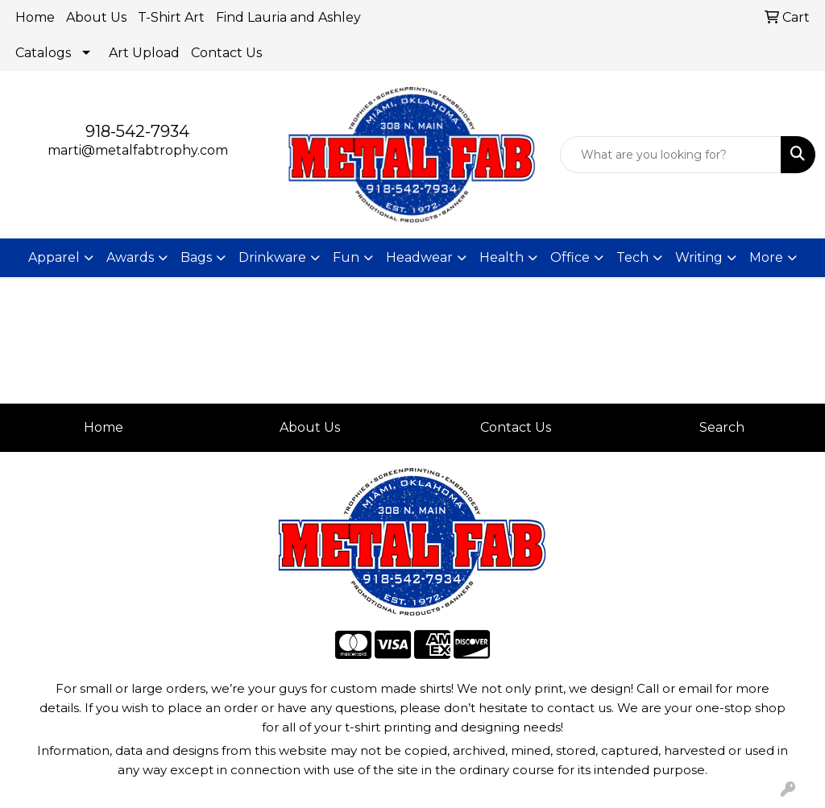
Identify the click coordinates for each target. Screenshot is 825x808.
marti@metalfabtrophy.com (138, 150)
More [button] (766, 257)
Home (35, 17)
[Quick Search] (670, 154)
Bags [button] (196, 257)
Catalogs (43, 52)
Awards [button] (130, 257)
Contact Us (226, 52)
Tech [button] (632, 257)
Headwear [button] (419, 257)
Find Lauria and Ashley (288, 17)
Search (721, 427)
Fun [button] (346, 257)
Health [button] (501, 257)
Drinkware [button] (272, 257)
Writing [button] (699, 257)
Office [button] (570, 257)
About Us (96, 17)
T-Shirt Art (171, 17)
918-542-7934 (137, 131)
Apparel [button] (54, 257)
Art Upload (144, 52)
